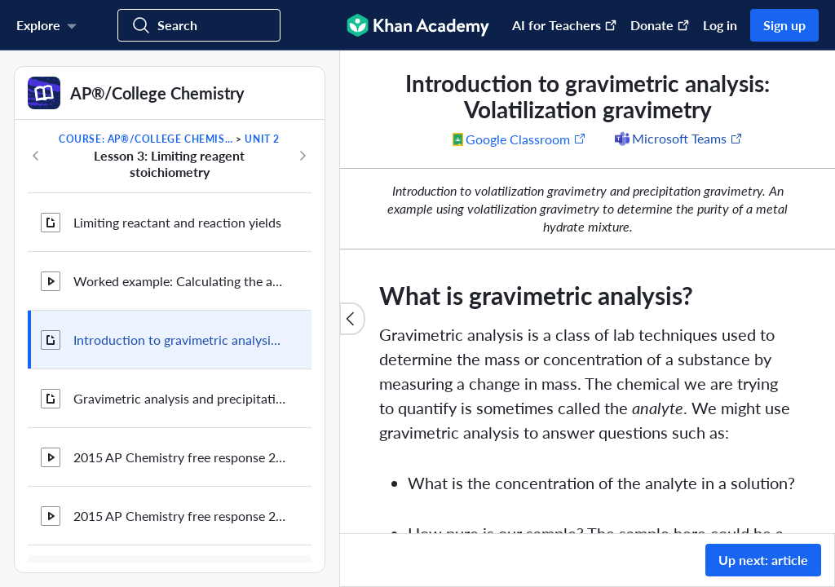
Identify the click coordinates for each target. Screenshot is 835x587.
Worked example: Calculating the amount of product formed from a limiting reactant (179, 281)
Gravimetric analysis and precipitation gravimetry (179, 398)
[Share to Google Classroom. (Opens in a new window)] (519, 138)
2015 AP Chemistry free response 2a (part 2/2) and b (179, 515)
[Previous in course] (36, 156)
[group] (587, 292)
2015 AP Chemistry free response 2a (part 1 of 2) (179, 457)
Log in (720, 25)
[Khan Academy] (418, 25)
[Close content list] (352, 318)
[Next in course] (302, 156)
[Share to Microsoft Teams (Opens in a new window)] (677, 138)
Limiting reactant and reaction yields (177, 222)
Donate (660, 25)
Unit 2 (262, 139)
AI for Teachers (564, 25)
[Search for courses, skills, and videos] (199, 25)
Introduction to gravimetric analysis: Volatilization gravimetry (179, 339)
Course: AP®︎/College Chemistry (146, 139)
